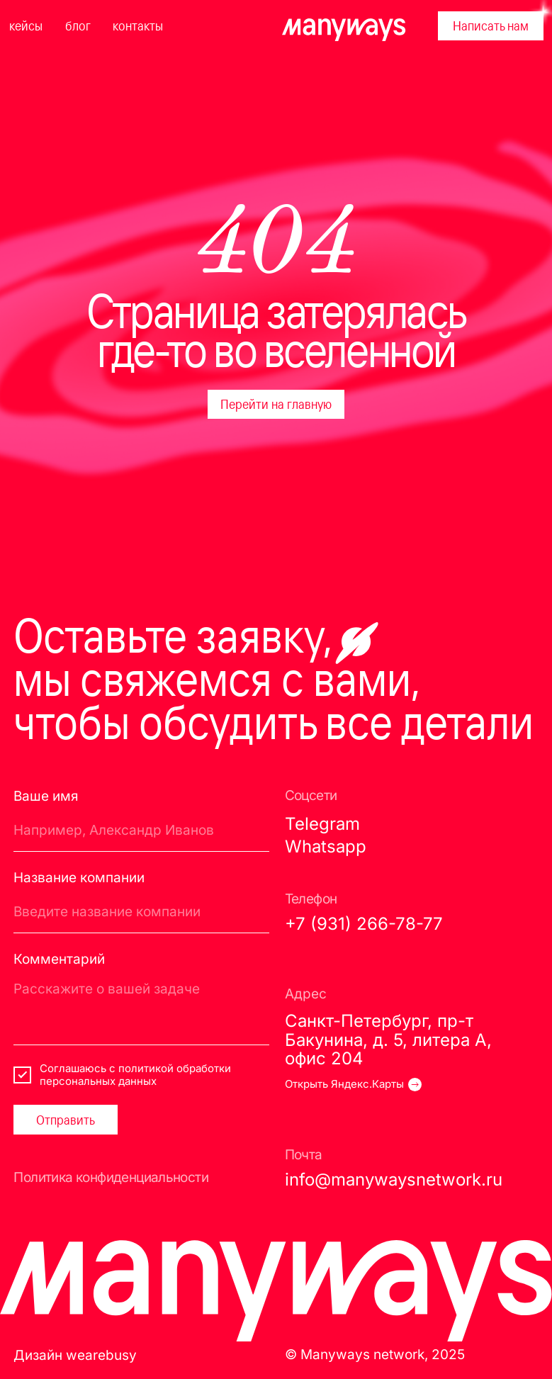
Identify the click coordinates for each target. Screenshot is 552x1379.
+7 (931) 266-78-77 (364, 923)
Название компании (79, 877)
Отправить (65, 1119)
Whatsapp (325, 846)
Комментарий (59, 958)
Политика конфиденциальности (110, 1177)
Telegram (322, 823)
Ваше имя (46, 795)
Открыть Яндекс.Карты (344, 1084)
